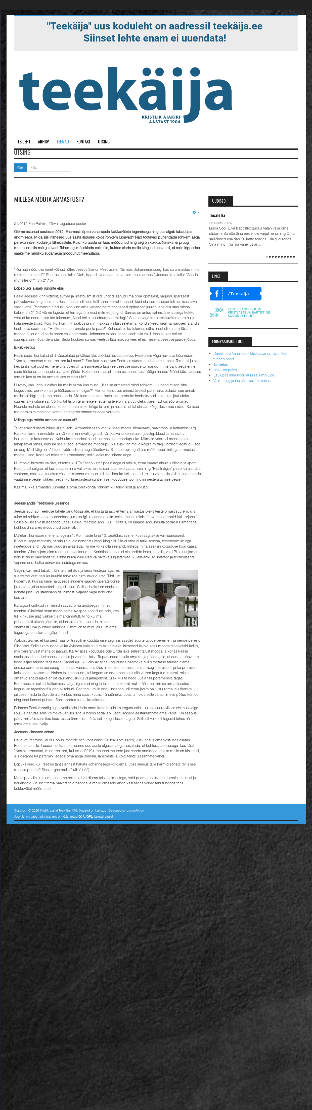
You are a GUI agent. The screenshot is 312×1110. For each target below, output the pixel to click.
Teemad (63, 142)
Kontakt (83, 142)
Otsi (20, 167)
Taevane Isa (217, 216)
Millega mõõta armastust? (50, 200)
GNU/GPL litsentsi (91, 816)
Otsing (104, 142)
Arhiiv (43, 142)
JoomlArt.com (137, 810)
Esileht (24, 142)
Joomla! (19, 816)
